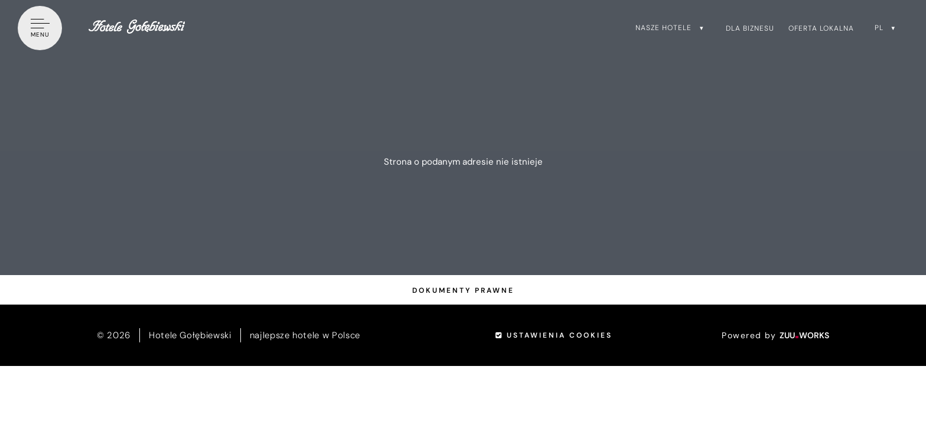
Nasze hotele (663, 27)
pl (879, 27)
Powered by (775, 335)
